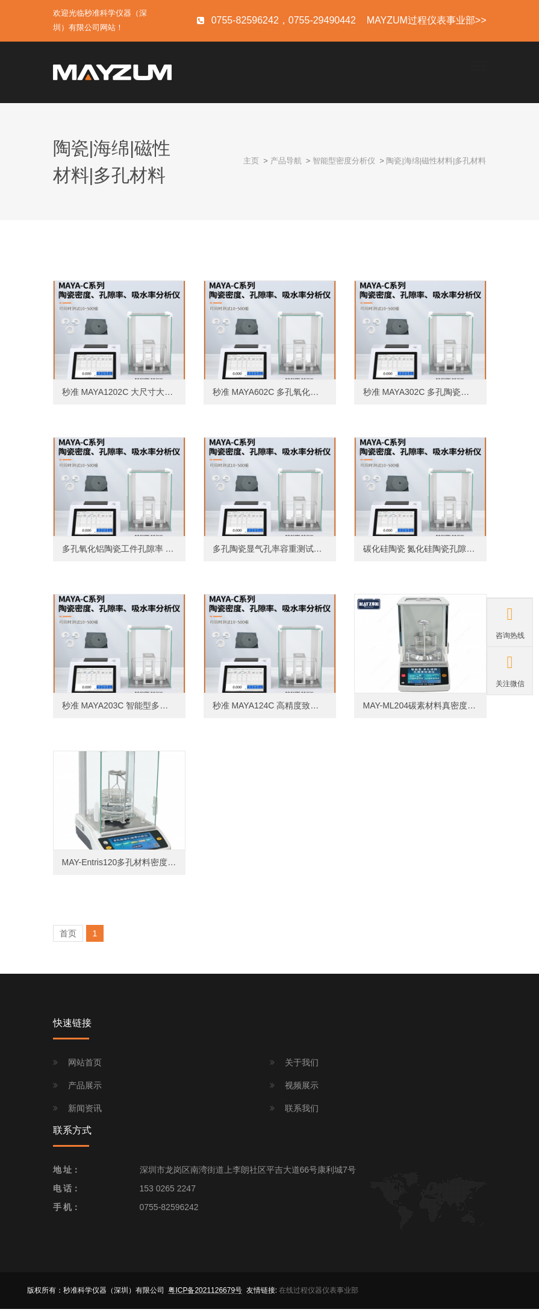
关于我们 (302, 1068)
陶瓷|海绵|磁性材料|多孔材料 (436, 167)
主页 (251, 167)
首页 (68, 940)
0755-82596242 (169, 1214)
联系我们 (302, 1115)
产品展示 (85, 1092)
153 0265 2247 (168, 1195)
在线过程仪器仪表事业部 (318, 1297)
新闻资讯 (85, 1115)
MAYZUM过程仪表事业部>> (427, 20)
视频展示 (302, 1092)
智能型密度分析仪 (344, 167)
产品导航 (286, 167)
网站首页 (85, 1068)
